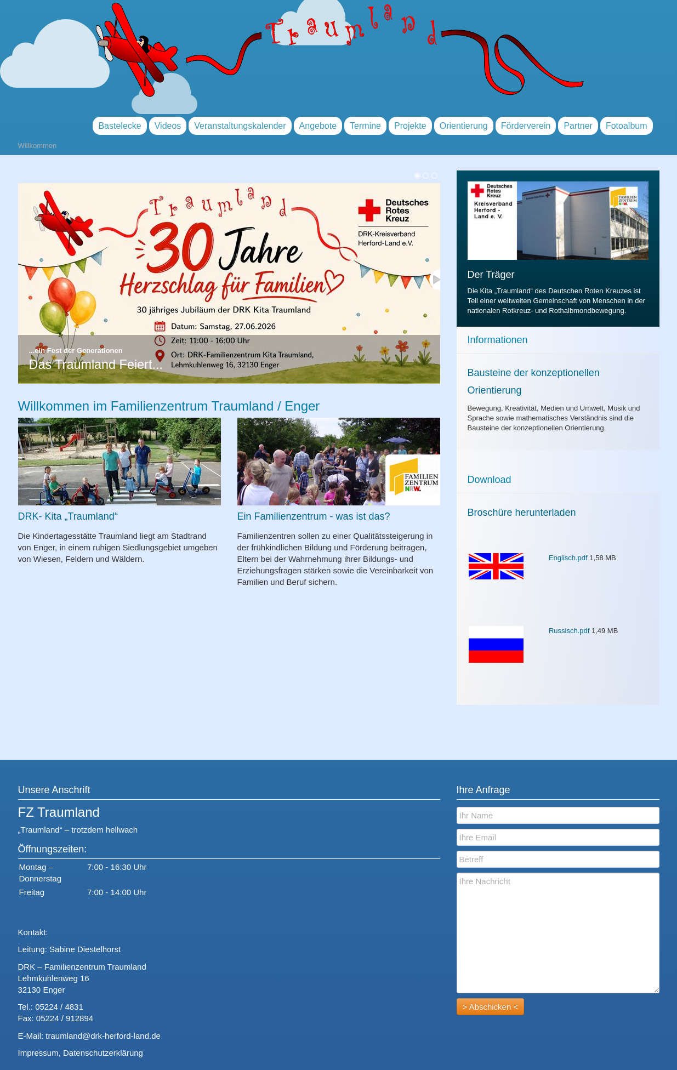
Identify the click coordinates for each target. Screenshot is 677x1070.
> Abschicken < (491, 1006)
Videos (168, 125)
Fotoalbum (626, 125)
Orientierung (464, 125)
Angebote (318, 125)
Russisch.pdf (569, 631)
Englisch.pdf (568, 558)
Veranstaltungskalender (240, 125)
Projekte (410, 125)
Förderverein (526, 125)
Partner (578, 125)
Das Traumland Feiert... (96, 364)
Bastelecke (119, 125)
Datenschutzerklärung (103, 1052)
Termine (365, 125)
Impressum (38, 1052)
